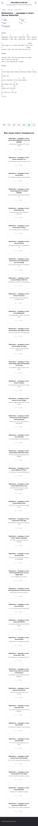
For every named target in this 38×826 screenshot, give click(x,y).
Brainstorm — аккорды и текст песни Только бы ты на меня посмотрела (19, 670)
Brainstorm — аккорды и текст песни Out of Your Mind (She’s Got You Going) (19, 260)
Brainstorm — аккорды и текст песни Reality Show (19, 502)
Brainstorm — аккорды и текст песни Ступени (19, 382)
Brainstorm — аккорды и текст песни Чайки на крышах (19, 537)
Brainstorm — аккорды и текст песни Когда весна (19, 689)
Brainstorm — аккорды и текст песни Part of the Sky (19, 519)
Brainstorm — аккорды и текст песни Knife (19, 724)
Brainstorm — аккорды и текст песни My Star (19, 706)
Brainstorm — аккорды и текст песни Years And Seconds (19, 757)
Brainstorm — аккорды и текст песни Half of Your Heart (19, 772)
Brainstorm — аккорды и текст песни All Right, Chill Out (19, 279)
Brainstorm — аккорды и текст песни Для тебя (19, 654)
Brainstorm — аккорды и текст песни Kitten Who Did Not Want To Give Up (19, 363)
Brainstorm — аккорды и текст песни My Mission (19, 621)
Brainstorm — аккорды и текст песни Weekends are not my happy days (19, 572)
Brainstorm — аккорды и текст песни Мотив (19, 554)
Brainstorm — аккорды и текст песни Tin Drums (19, 294)
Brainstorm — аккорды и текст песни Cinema (19, 242)
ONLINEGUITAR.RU (19, 3)
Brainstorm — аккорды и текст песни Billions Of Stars (19, 469)
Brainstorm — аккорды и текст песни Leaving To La (19, 158)
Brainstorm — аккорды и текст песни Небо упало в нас (19, 485)
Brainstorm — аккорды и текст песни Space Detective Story (19, 451)
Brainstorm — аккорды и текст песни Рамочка (19, 209)
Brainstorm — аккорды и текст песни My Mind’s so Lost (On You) (19, 589)
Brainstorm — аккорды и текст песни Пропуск (19, 788)
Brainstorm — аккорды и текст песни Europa (19, 436)
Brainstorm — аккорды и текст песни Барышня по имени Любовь (19, 190)
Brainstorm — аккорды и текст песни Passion (19, 605)
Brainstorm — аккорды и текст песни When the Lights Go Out (19, 329)
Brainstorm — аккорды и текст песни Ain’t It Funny (19, 226)
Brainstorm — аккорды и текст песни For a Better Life (19, 804)
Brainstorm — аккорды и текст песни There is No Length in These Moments (19, 417)
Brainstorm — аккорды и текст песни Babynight (19, 312)
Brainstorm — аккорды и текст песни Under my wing (19, 345)
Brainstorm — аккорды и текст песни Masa (19, 174)
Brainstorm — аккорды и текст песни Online (19, 638)
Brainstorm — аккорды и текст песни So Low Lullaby (19, 399)
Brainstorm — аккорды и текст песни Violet (19, 739)
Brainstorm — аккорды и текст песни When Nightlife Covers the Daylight (19, 140)
